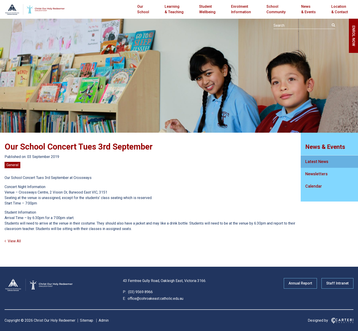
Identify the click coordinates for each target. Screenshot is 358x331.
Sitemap (86, 320)
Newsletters (316, 173)
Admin (104, 320)
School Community (276, 9)
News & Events (308, 9)
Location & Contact (339, 9)
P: (124, 292)
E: (124, 298)
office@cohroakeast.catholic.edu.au (155, 298)
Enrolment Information (241, 9)
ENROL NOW (353, 36)
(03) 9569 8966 (140, 292)
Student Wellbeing (207, 9)
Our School (143, 9)
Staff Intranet (337, 283)
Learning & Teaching (174, 9)
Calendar (313, 186)
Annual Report (300, 283)
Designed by (318, 320)
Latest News (316, 161)
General (12, 165)
